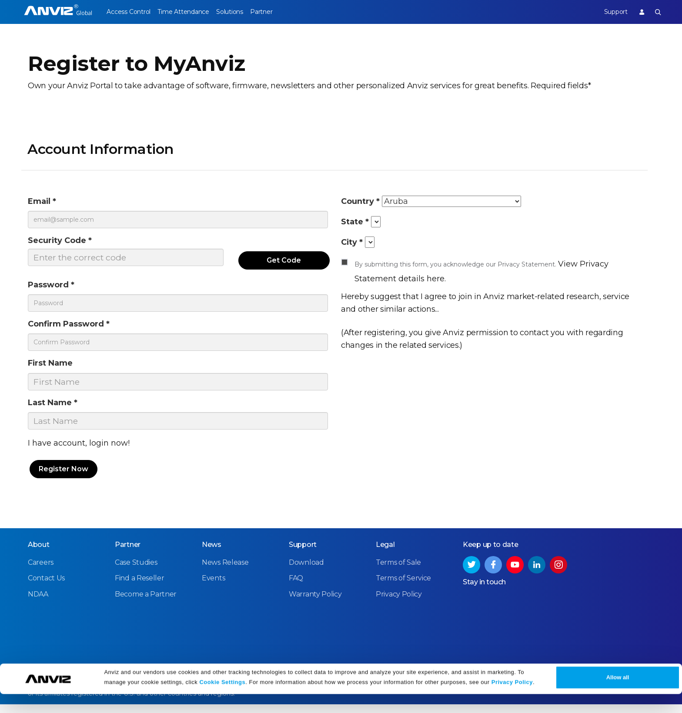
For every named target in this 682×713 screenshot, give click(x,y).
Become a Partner (146, 603)
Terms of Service (403, 587)
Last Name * (56, 411)
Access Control (128, 12)
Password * (54, 288)
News (211, 554)
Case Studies (136, 571)
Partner (281, 12)
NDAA (38, 603)
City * (353, 246)
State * (357, 224)
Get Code (284, 264)
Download (306, 571)
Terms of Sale (398, 571)
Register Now (63, 478)
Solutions (242, 12)
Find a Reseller (139, 587)
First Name (54, 370)
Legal (385, 554)
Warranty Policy (315, 603)
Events (213, 587)
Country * (363, 202)
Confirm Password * (74, 329)
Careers (40, 571)
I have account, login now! (79, 453)
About (39, 554)
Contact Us (46, 587)
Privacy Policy (512, 701)
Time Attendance (189, 12)
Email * (44, 202)
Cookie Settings (222, 701)
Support (609, 12)
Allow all (617, 696)
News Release (225, 571)
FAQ (296, 587)
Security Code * (64, 242)
